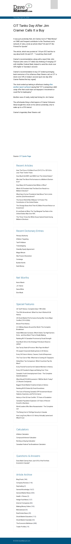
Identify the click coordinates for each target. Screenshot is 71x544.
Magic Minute (20, 252)
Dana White (20, 289)
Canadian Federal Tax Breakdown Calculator (31, 444)
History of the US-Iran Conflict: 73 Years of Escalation (34, 397)
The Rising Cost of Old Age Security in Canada (31, 412)
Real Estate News (22, 513)
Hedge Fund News (22, 500)
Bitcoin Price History (23, 324)
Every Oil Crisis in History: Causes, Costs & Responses (33, 354)
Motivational (20, 510)
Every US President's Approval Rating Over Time (32, 370)
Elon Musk (19, 292)
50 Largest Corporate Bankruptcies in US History (32, 351)
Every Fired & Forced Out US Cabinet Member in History (34, 367)
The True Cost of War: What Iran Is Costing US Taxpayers (35, 358)
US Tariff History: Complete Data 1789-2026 (31, 309)
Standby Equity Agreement (25, 249)
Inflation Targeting (22, 239)
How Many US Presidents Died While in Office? (31, 185)
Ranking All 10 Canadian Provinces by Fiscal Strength (33, 338)
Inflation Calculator (22, 434)
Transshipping (21, 246)
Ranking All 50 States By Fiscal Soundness (30, 388)
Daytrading (20, 486)
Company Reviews (22, 483)
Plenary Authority (22, 236)
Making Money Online (23, 506)
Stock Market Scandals (24, 520)
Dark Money (20, 266)
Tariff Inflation (21, 242)
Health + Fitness (21, 496)
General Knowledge (22, 489)
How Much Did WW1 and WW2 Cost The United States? (34, 176)
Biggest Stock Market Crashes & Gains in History (32, 385)
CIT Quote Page (25, 156)
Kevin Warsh (20, 282)
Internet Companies (23, 503)
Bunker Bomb (20, 263)
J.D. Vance (19, 286)
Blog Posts (19, 479)
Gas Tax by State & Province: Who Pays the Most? (32, 347)
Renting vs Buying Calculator (25, 441)
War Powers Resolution (24, 256)
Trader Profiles (21, 527)
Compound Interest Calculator (26, 437)
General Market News (23, 493)
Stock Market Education (24, 516)
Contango (19, 259)
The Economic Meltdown (24, 523)
